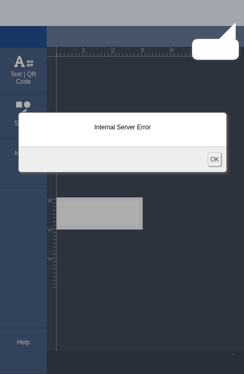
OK (214, 159)
